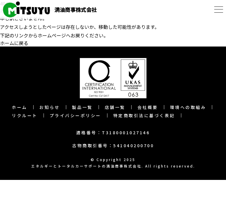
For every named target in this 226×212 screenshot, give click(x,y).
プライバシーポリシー (75, 115)
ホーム (19, 107)
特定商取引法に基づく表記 (144, 115)
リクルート (25, 115)
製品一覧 (82, 107)
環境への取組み (188, 107)
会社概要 (147, 107)
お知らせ (49, 107)
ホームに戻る (14, 43)
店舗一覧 (115, 107)
